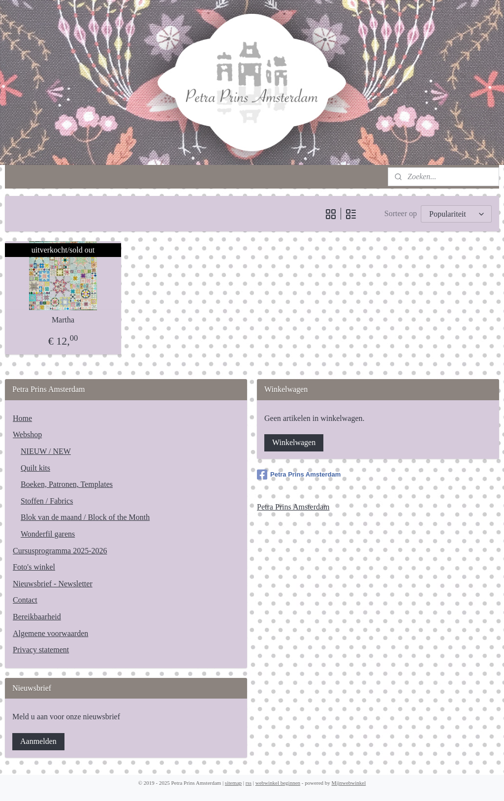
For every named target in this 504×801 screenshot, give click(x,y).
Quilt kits (35, 468)
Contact (25, 600)
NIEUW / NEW (46, 451)
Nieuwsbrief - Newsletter (53, 583)
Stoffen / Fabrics (47, 501)
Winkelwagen (293, 442)
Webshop (27, 434)
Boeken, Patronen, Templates (67, 484)
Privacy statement (41, 649)
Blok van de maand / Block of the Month (85, 517)
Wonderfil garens (48, 534)
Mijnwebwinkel (349, 783)
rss (249, 783)
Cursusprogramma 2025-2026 (60, 550)
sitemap (233, 783)
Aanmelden (38, 741)
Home (22, 418)
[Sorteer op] (456, 214)
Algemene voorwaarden (50, 633)
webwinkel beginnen (277, 783)
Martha (63, 320)
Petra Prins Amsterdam (299, 475)
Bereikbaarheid (37, 616)
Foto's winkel (34, 567)
